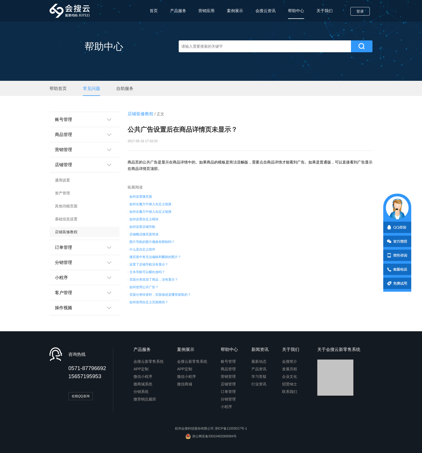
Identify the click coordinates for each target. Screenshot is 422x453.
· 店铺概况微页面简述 (143, 234)
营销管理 (228, 376)
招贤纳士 (289, 384)
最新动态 (258, 361)
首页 (154, 10)
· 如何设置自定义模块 (143, 219)
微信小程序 (142, 376)
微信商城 (184, 384)
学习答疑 (258, 376)
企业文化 (289, 376)
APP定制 (141, 369)
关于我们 (324, 10)
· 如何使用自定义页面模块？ (148, 302)
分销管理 (228, 399)
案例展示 (235, 10)
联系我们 (289, 391)
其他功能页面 (66, 206)
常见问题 (91, 88)
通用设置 (62, 180)
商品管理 (228, 369)
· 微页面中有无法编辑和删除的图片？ (154, 257)
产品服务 (178, 10)
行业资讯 (258, 384)
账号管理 (228, 361)
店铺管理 (228, 384)
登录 (360, 11)
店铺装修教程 (66, 232)
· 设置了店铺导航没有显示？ (148, 264)
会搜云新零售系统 (148, 361)
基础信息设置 (66, 219)
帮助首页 (58, 88)
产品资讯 (258, 369)
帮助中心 (296, 13)
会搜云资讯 (265, 10)
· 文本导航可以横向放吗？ (146, 272)
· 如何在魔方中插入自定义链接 (149, 204)
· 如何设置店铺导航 (141, 227)
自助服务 (124, 88)
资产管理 (62, 193)
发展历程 (289, 369)
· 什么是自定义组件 (141, 249)
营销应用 (206, 10)
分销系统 (141, 391)
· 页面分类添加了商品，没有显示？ (153, 279)
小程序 (226, 407)
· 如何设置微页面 (140, 196)
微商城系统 (142, 384)
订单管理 (228, 391)
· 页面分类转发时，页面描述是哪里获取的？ (159, 295)
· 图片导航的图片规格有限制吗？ (151, 242)
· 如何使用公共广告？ (143, 287)
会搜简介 (289, 361)
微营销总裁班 (144, 399)
